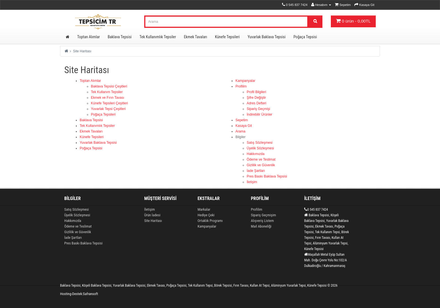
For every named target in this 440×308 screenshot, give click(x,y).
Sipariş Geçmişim (263, 215)
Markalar (204, 209)
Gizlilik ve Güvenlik (261, 165)
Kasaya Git (243, 126)
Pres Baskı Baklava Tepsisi (267, 176)
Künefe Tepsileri (227, 37)
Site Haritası (82, 51)
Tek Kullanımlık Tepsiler (157, 37)
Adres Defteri (256, 103)
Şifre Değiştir (256, 98)
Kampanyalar (245, 81)
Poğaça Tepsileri (103, 114)
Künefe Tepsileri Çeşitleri (109, 103)
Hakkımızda (255, 154)
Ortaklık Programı (210, 221)
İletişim (252, 182)
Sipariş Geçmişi (258, 109)
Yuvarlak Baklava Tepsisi (266, 37)
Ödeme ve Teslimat (261, 159)
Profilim (241, 86)
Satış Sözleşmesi (259, 143)
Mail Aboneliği (261, 226)
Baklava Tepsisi (120, 37)
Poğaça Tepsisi (305, 37)
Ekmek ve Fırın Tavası (107, 98)
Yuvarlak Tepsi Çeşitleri (108, 109)
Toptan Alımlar (88, 37)
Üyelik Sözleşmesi (260, 148)
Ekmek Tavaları (195, 37)
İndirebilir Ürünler (259, 114)
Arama (240, 131)
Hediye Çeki (206, 215)
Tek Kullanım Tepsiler (107, 92)
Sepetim (241, 120)
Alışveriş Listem (262, 221)
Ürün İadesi (152, 215)
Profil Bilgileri (256, 92)
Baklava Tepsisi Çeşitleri (109, 86)
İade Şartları (256, 171)
